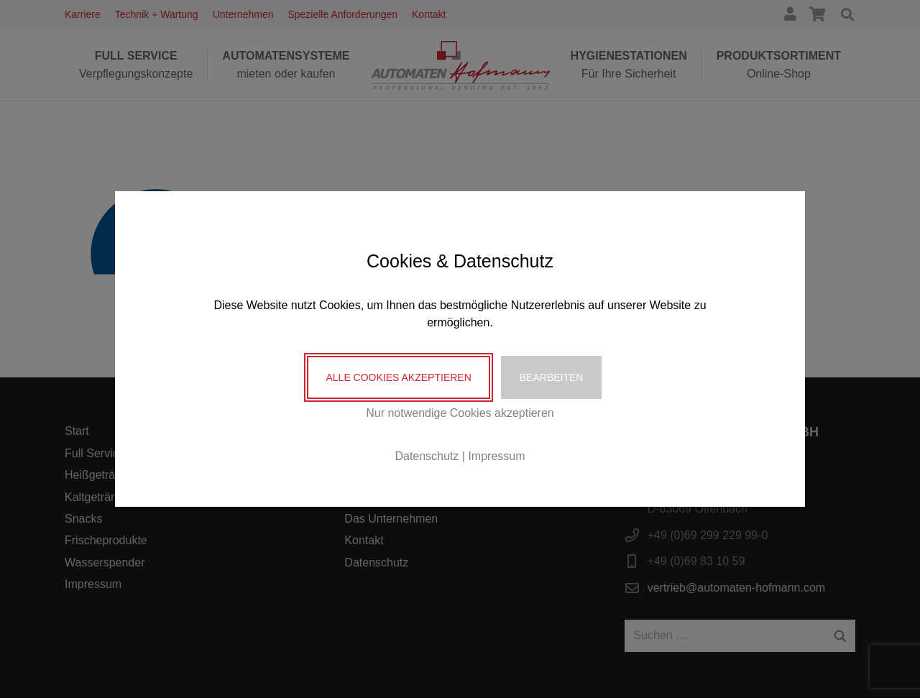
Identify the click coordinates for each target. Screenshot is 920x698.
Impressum (496, 456)
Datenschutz (427, 456)
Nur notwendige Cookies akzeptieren (459, 413)
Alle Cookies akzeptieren (398, 377)
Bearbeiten (552, 377)
